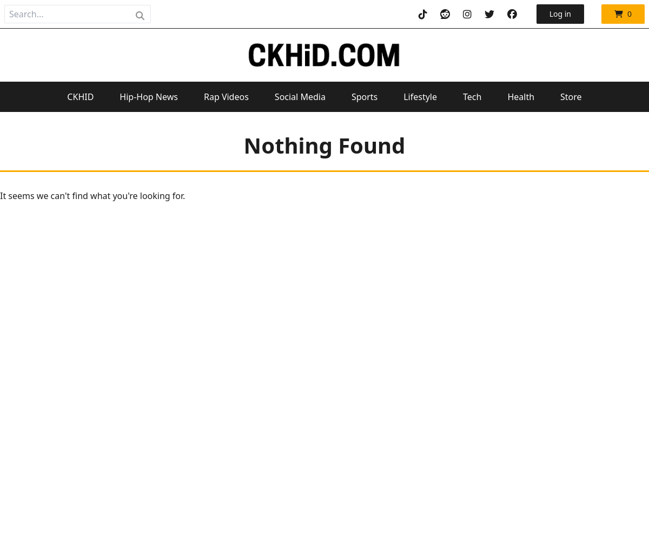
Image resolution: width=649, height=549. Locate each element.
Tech (472, 97)
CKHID (80, 97)
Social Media (300, 97)
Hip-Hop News (149, 97)
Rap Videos (226, 97)
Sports (365, 97)
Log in (560, 14)
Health (520, 97)
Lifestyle (420, 97)
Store (571, 97)
